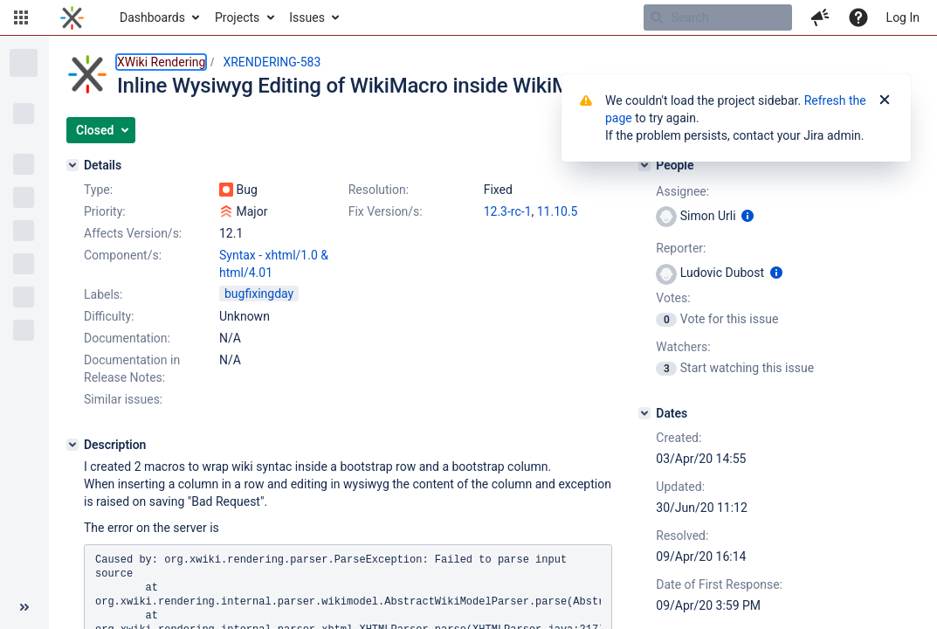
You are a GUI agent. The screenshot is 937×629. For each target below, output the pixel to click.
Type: (98, 190)
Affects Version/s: (133, 233)
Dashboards (152, 17)
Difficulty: (109, 316)
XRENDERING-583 (271, 62)
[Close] (884, 100)
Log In (903, 17)
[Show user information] (747, 216)
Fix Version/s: (385, 211)
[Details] (72, 165)
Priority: (105, 211)
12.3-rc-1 (508, 211)
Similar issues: (123, 399)
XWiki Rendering (161, 62)
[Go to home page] (72, 17)
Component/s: (123, 255)
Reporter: (681, 248)
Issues (307, 17)
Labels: (103, 294)
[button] (21, 17)
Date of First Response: (719, 584)
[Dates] (644, 413)
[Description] (72, 445)
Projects (237, 17)
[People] (644, 165)
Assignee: (682, 191)
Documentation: (127, 338)
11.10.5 (557, 211)
